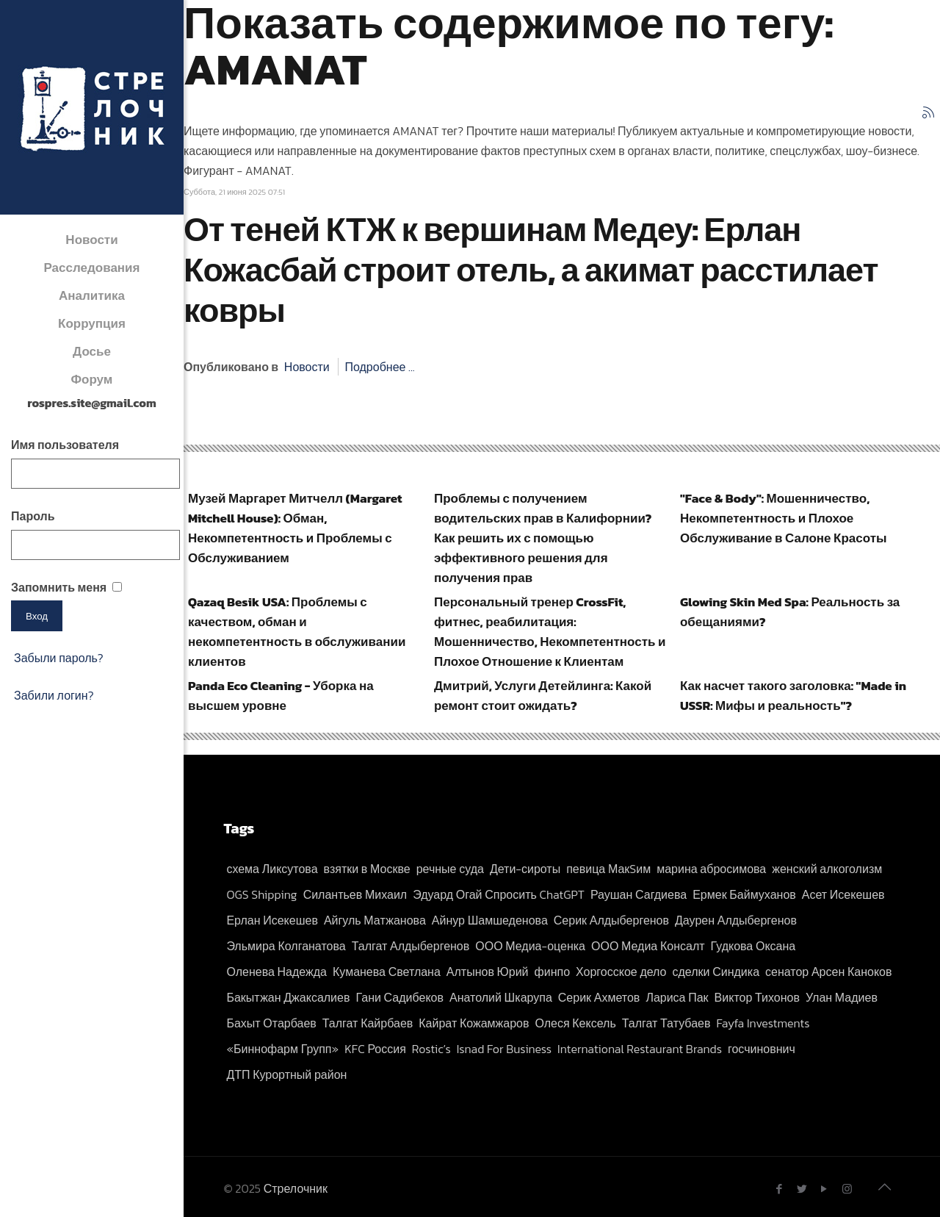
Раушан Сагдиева (638, 894)
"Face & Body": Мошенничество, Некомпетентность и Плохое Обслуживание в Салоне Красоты (783, 518)
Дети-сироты (525, 868)
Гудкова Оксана (753, 946)
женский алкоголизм (827, 868)
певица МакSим (608, 868)
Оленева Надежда (276, 971)
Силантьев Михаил (355, 894)
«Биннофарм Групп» (282, 1049)
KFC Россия (375, 1049)
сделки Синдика (716, 971)
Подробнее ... (379, 367)
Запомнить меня (58, 587)
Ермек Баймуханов (744, 894)
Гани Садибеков (399, 997)
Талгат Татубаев (666, 1023)
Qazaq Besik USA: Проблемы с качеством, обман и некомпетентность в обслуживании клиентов (296, 631)
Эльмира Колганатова (285, 946)
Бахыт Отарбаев (271, 1023)
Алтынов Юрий (487, 971)
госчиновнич (761, 1049)
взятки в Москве (367, 868)
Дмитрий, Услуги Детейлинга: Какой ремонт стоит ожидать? (542, 695)
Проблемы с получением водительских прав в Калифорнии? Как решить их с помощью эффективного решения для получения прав (542, 538)
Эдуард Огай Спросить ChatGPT (499, 894)
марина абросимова (711, 868)
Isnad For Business (504, 1049)
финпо (553, 971)
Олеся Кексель (575, 1023)
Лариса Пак (677, 997)
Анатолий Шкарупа (500, 997)
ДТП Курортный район (286, 1074)
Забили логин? (54, 695)
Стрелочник (296, 1188)
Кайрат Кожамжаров (474, 1023)
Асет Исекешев (843, 894)
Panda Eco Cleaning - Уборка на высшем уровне (281, 695)
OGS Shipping (261, 894)
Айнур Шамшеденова (490, 920)
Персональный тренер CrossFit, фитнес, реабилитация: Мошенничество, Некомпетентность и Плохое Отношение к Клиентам (549, 631)
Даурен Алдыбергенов (736, 920)
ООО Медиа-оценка (530, 946)
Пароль (33, 516)
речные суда (450, 868)
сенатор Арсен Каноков (828, 971)
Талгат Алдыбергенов (411, 946)
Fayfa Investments (762, 1023)
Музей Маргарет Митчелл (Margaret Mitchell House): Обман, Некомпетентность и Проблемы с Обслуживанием (295, 528)
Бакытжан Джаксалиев (288, 997)
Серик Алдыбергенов (611, 920)
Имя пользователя (65, 444)
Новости (307, 367)
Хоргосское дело (621, 971)
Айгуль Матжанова (375, 920)
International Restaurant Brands (639, 1049)
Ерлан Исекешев (272, 920)
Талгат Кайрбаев (367, 1023)
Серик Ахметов (599, 997)
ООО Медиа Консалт (648, 946)
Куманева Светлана (387, 971)
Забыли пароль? (59, 658)
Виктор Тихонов (757, 997)
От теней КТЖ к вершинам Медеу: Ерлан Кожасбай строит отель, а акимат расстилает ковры (531, 269)
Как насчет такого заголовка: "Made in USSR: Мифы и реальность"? (793, 695)
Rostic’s (431, 1049)
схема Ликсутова (271, 868)
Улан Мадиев (842, 997)
